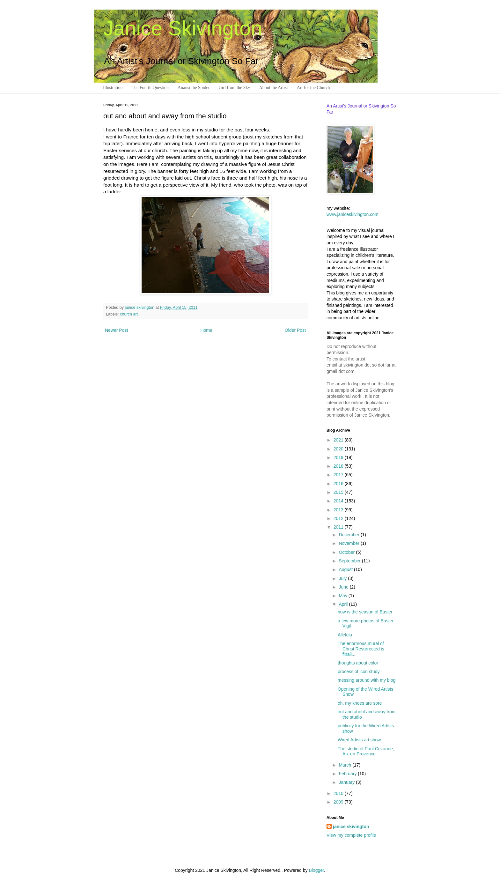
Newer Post (116, 330)
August (346, 569)
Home (206, 330)
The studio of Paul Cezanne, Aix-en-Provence (366, 751)
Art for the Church (313, 87)
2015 (339, 492)
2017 (339, 474)
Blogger (316, 870)
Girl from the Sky (234, 87)
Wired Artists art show (359, 739)
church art (129, 314)
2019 (339, 457)
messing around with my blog (366, 680)
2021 (339, 439)
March (345, 765)
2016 (339, 483)
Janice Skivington (182, 28)
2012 (339, 518)
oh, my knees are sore (360, 703)
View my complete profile (351, 835)
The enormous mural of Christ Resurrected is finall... (361, 649)
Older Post (295, 330)
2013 (339, 509)
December (349, 534)
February (348, 773)
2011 (339, 527)
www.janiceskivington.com (353, 214)
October (347, 552)
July (343, 578)
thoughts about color (358, 662)
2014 (339, 500)
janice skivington (140, 307)
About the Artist (273, 87)
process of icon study (359, 671)
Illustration (112, 87)
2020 (339, 448)
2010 (339, 793)
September (350, 560)
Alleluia (345, 634)
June (344, 587)
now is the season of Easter (365, 611)
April (344, 604)
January (347, 782)
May (343, 595)
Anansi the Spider (194, 87)
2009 (339, 802)
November (349, 543)
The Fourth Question (150, 87)
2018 (339, 466)
